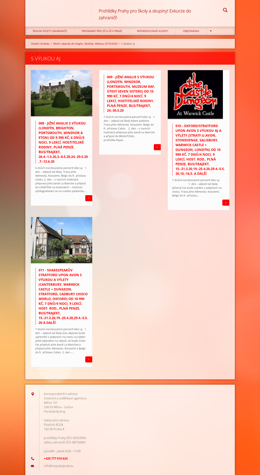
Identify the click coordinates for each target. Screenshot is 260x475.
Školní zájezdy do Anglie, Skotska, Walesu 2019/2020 (85, 43)
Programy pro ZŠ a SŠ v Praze (102, 31)
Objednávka (191, 31)
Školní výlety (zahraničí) (50, 31)
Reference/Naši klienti (152, 31)
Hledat (225, 10)
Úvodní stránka (40, 43)
